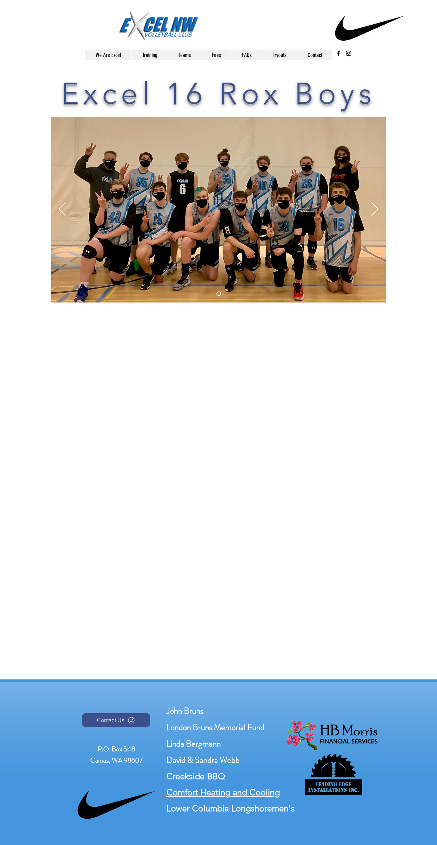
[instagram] (348, 53)
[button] (184, 55)
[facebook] (338, 53)
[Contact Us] (116, 720)
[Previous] (62, 209)
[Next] (374, 209)
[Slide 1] (218, 294)
